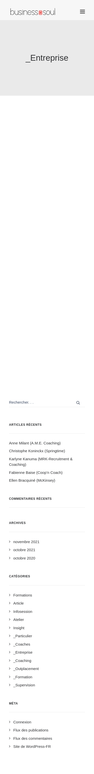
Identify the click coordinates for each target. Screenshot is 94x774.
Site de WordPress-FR (32, 746)
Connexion (22, 722)
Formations (22, 595)
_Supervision (24, 685)
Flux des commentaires (32, 738)
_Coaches (21, 644)
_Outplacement (26, 668)
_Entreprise (23, 652)
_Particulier (22, 636)
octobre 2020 (24, 558)
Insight (18, 628)
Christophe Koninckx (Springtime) (37, 451)
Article (18, 603)
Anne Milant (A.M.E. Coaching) (35, 443)
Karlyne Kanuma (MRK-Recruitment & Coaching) (40, 462)
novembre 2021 (26, 542)
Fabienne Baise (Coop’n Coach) (35, 472)
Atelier (18, 619)
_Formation (22, 677)
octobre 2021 (24, 550)
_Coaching (22, 660)
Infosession (22, 611)
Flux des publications (30, 730)
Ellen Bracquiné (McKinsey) (32, 480)
